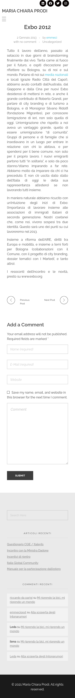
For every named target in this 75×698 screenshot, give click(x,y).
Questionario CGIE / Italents (25, 544)
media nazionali (56, 75)
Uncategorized (52, 41)
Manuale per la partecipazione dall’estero (34, 569)
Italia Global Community (22, 563)
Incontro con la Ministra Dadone (28, 550)
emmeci (51, 37)
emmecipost (18, 612)
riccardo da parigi (21, 597)
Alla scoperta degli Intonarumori (42, 656)
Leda (13, 656)
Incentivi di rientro (18, 556)
